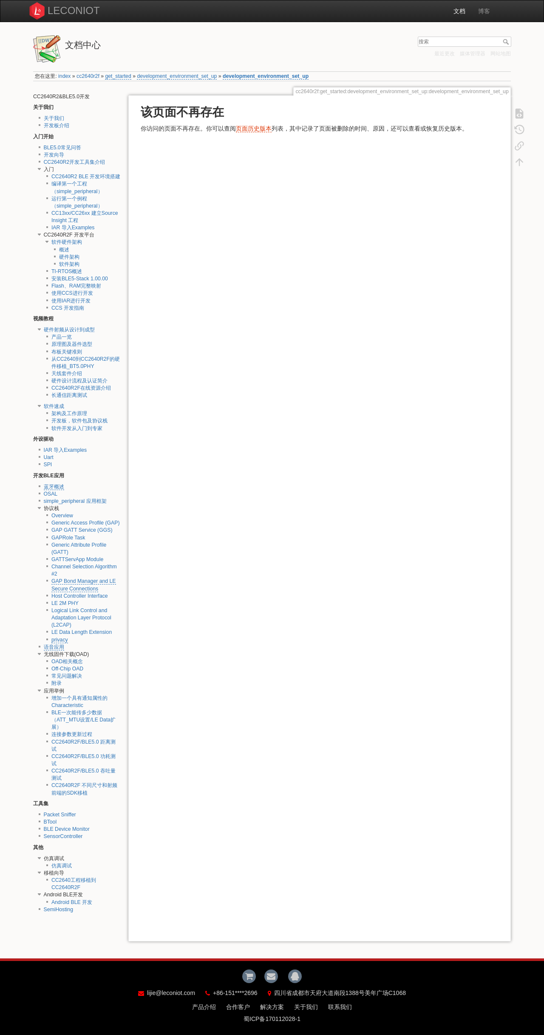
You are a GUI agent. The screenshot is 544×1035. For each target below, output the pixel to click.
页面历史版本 (254, 128)
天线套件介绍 (66, 373)
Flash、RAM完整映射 (76, 286)
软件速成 (54, 406)
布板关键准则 (66, 352)
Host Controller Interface (79, 596)
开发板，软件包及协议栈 (79, 421)
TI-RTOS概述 (66, 271)
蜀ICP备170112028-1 (272, 1018)
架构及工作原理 (69, 413)
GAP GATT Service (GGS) (82, 530)
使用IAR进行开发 (71, 301)
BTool (50, 822)
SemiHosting (58, 909)
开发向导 (54, 155)
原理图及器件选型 (71, 344)
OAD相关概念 (67, 661)
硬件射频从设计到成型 (69, 330)
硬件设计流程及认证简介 (79, 381)
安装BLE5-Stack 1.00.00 (79, 279)
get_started (118, 76)
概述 (64, 250)
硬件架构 (69, 257)
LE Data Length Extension (81, 632)
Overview (62, 516)
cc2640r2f (87, 76)
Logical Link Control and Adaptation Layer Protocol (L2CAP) (81, 617)
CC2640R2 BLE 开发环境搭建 (86, 177)
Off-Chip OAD (67, 669)
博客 (484, 11)
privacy (59, 640)
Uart (49, 457)
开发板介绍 (56, 125)
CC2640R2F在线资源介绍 (81, 388)
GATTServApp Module (77, 559)
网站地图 (500, 54)
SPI (48, 465)
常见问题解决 (66, 676)
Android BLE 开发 (71, 902)
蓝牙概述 (54, 487)
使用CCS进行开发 (72, 293)
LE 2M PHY (65, 603)
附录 (56, 683)
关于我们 (54, 118)
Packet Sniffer (60, 815)
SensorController (63, 836)
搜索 (507, 42)
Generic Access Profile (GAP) (85, 523)
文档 (459, 11)
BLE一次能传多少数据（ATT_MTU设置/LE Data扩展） (83, 720)
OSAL (51, 494)
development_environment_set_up (177, 76)
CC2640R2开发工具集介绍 (74, 162)
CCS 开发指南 (67, 308)
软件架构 (69, 264)
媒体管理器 (472, 54)
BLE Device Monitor (67, 829)
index (64, 76)
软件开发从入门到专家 (76, 428)
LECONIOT (74, 10)
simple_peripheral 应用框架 (75, 501)
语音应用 (54, 647)
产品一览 (61, 337)
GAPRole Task (68, 538)
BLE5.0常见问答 (62, 148)
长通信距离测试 (69, 395)
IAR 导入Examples (73, 228)
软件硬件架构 (66, 242)
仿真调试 (61, 866)
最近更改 (444, 54)
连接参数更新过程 (71, 734)
